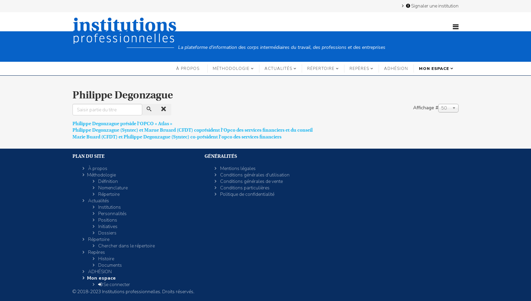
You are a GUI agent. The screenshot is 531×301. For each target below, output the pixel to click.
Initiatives (107, 226)
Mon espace (434, 68)
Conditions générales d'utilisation (254, 175)
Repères (359, 68)
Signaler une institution (432, 6)
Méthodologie (231, 68)
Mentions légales (237, 168)
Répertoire (321, 68)
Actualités (278, 68)
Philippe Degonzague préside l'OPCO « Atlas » (122, 123)
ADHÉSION (396, 68)
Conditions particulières (244, 188)
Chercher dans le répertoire (126, 246)
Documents (109, 265)
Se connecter (113, 284)
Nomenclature (112, 188)
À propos (187, 68)
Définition (107, 181)
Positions (107, 220)
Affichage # (425, 108)
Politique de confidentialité (246, 194)
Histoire (105, 259)
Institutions (109, 207)
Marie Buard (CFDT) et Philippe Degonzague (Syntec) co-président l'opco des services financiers (176, 136)
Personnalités (112, 213)
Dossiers (106, 233)
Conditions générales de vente (251, 181)
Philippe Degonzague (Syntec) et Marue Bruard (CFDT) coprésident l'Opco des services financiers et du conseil (192, 130)
